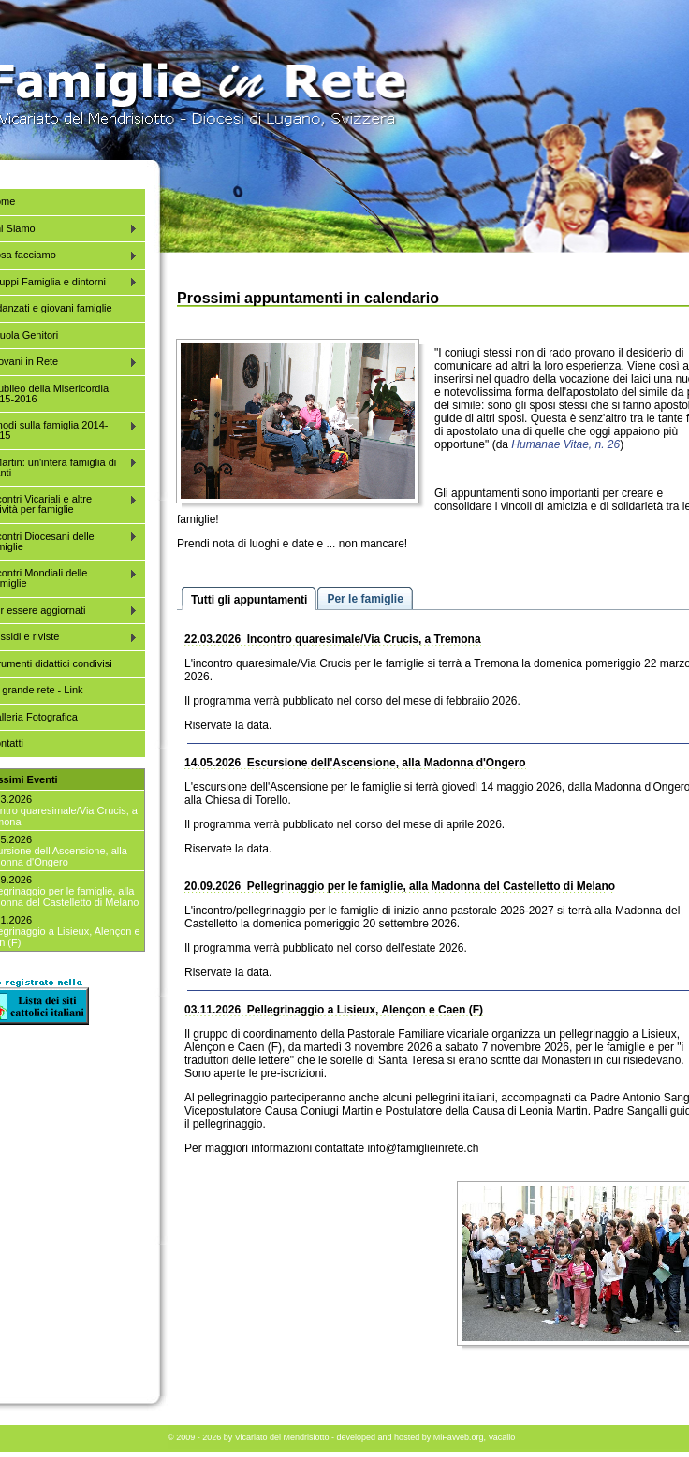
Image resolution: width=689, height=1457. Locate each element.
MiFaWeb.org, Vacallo (474, 1437)
